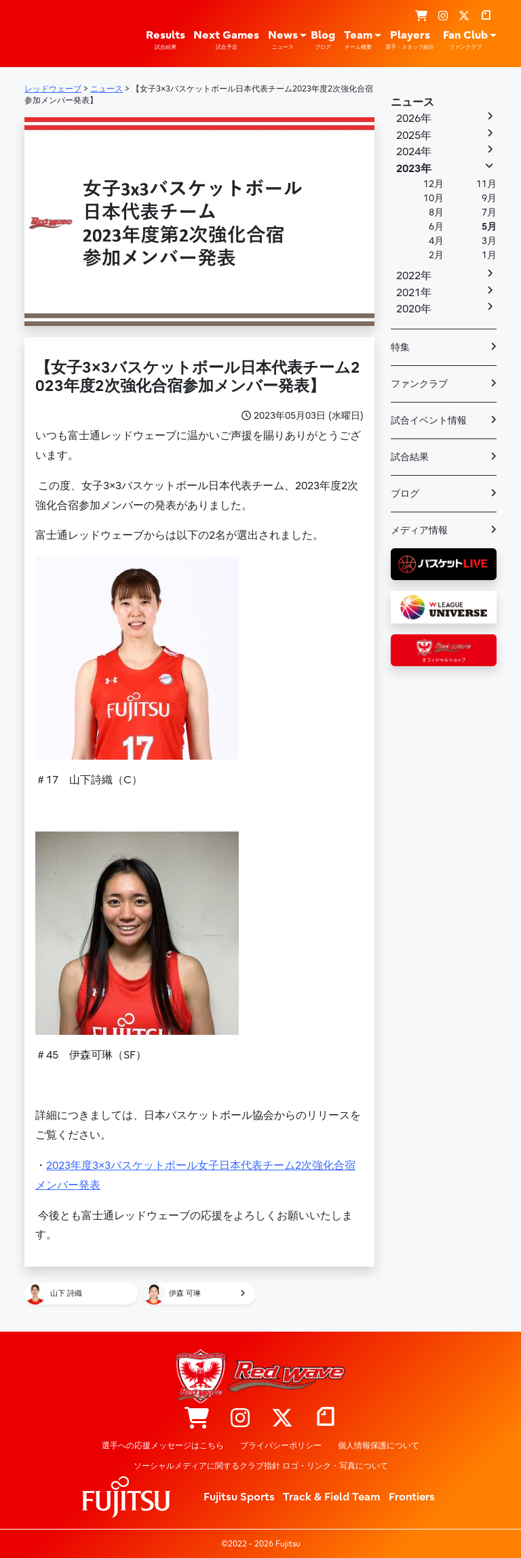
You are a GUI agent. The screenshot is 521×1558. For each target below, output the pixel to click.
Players (409, 40)
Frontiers (412, 1497)
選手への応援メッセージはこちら (163, 1445)
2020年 (413, 309)
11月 (486, 184)
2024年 (413, 152)
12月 (433, 184)
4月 (436, 241)
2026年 (413, 118)
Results (165, 40)
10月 (433, 198)
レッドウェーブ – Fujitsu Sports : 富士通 (46, 32)
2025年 (413, 135)
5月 (489, 226)
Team (358, 40)
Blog (323, 40)
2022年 (413, 276)
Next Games (226, 40)
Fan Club (465, 40)
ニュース (412, 102)
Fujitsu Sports (239, 1497)
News (283, 40)
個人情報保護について (378, 1445)
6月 (436, 226)
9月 (489, 198)
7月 (489, 212)
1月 (489, 255)
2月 (436, 255)
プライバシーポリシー (281, 1445)
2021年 (413, 293)
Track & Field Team (332, 1497)
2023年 (413, 169)
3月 (489, 241)
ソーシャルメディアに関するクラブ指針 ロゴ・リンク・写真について (261, 1466)
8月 (436, 212)
